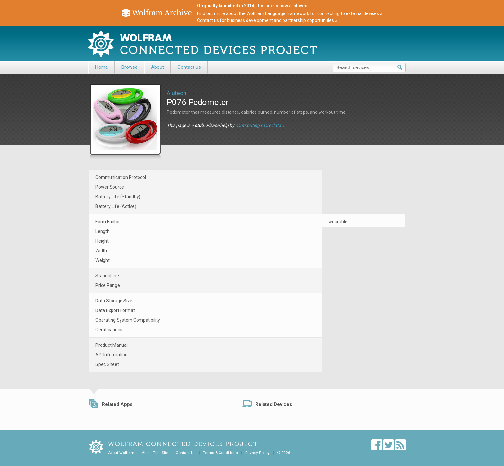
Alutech (176, 93)
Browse (130, 67)
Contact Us (186, 453)
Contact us (189, 67)
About (157, 67)
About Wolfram (121, 453)
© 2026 (283, 453)
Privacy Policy (257, 453)
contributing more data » (259, 125)
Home (101, 67)
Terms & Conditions (220, 453)
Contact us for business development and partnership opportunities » (267, 20)
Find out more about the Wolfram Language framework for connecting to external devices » (289, 13)
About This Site (155, 453)
